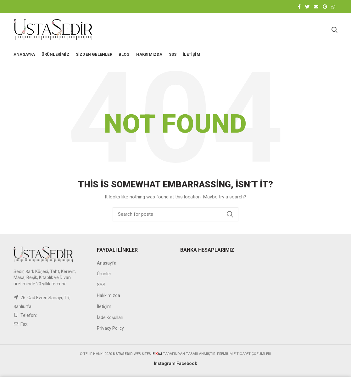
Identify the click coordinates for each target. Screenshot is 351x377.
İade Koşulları (110, 317)
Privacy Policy (110, 328)
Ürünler (104, 273)
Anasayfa (106, 263)
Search (230, 214)
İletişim (104, 306)
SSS (101, 284)
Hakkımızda (108, 295)
